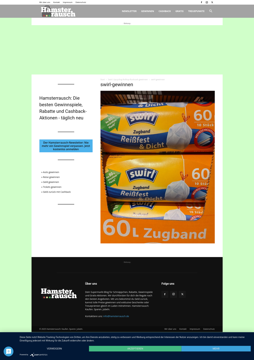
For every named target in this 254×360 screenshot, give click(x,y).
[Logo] (57, 11)
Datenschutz (81, 2)
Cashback (165, 11)
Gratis (179, 11)
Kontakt (56, 2)
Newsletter (129, 11)
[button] (211, 11)
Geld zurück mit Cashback (57, 191)
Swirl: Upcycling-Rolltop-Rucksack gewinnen (128, 79)
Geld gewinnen (51, 182)
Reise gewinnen (51, 177)
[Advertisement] (127, 50)
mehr (216, 348)
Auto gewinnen (51, 172)
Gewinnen (147, 11)
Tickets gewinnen (52, 186)
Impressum (67, 2)
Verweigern (54, 348)
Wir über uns (44, 2)
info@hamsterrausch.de (116, 316)
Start (102, 79)
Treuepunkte (196, 11)
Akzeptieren (135, 348)
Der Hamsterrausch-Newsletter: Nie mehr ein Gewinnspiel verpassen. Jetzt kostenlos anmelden (66, 146)
